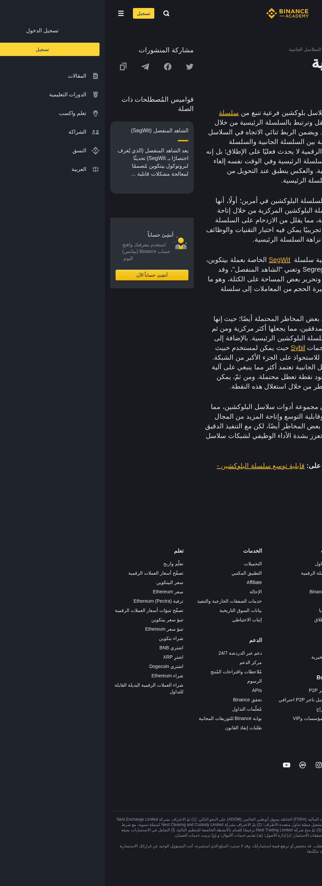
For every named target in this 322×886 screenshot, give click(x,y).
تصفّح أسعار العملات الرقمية (50, 573)
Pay (231, 582)
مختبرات (227, 727)
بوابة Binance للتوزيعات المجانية (125, 718)
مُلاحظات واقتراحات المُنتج (131, 671)
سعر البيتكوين (64, 582)
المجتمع (306, 657)
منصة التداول (222, 563)
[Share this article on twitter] (85, 67)
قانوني (307, 610)
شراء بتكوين (66, 638)
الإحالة (151, 591)
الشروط (306, 619)
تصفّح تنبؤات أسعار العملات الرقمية (44, 610)
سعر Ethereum (63, 591)
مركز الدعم (146, 662)
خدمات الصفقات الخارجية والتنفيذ (124, 601)
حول (309, 563)
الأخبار (308, 591)
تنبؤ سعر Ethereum (59, 629)
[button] (16, 13)
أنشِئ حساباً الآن (47, 275)
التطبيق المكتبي (142, 573)
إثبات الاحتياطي (142, 619)
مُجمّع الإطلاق (222, 619)
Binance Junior (219, 591)
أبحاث (229, 647)
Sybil (193, 347)
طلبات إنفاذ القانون (138, 727)
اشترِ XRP (68, 657)
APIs (152, 690)
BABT (229, 638)
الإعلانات (306, 582)
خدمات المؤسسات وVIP (211, 718)
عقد (263, 357)
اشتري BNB (66, 647)
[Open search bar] (59, 13)
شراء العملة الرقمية (215, 573)
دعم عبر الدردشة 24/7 (135, 653)
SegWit (174, 259)
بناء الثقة (305, 638)
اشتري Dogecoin (61, 666)
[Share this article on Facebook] (63, 67)
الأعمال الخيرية (220, 657)
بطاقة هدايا (224, 610)
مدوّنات (307, 647)
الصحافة (306, 601)
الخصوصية (304, 629)
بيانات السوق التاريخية (136, 610)
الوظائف (306, 573)
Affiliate (149, 582)
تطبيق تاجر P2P (219, 690)
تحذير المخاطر (300, 666)
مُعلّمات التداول (142, 709)
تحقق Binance (142, 699)
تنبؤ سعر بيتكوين (62, 619)
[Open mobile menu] (16, 13)
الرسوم (149, 681)
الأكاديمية (226, 601)
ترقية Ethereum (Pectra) (53, 601)
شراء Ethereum (62, 675)
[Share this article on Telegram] (40, 67)
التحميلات (148, 563)
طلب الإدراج (223, 709)
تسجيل (38, 13)
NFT (230, 629)
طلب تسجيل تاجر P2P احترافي (204, 699)
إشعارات (305, 675)
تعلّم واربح (68, 563)
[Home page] (182, 13)
